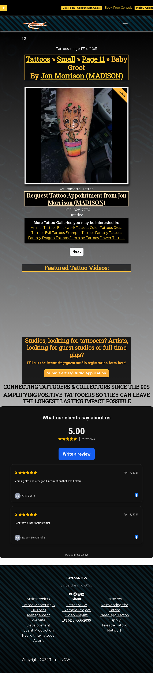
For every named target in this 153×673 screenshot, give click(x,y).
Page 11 (93, 59)
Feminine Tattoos (84, 238)
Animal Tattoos (43, 228)
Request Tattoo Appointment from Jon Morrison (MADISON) (76, 198)
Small (66, 59)
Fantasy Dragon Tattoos (48, 238)
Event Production (38, 630)
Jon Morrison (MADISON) (82, 75)
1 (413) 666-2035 (76, 620)
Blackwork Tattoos (73, 228)
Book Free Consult (122, 8)
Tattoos (38, 59)
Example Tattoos (80, 233)
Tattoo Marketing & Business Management (38, 610)
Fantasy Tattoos (108, 233)
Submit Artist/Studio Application (76, 373)
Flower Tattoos (112, 238)
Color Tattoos (101, 228)
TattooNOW (76, 605)
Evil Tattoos (55, 233)
